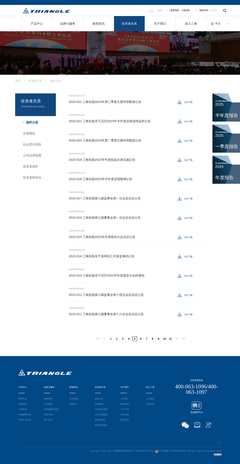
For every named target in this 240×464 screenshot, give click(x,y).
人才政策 (150, 398)
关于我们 (160, 23)
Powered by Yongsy (213, 451)
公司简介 (124, 398)
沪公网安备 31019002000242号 (171, 451)
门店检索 (48, 404)
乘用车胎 (22, 398)
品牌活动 (48, 398)
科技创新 (124, 414)
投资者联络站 (101, 425)
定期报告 (99, 404)
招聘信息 (150, 404)
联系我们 (124, 420)
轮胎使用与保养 (51, 409)
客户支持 (48, 420)
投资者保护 (100, 420)
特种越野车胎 (24, 414)
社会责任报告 (101, 409)
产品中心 (37, 23)
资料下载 (48, 414)
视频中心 (73, 404)
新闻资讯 (98, 23)
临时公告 (59, 80)
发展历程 (124, 404)
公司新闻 (73, 398)
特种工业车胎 (24, 420)
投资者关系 (129, 23)
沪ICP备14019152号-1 (144, 451)
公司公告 (124, 409)
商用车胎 (22, 404)
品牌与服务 (67, 23)
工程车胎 (22, 409)
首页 (21, 80)
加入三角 (191, 23)
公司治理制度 (101, 414)
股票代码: (206, 10)
